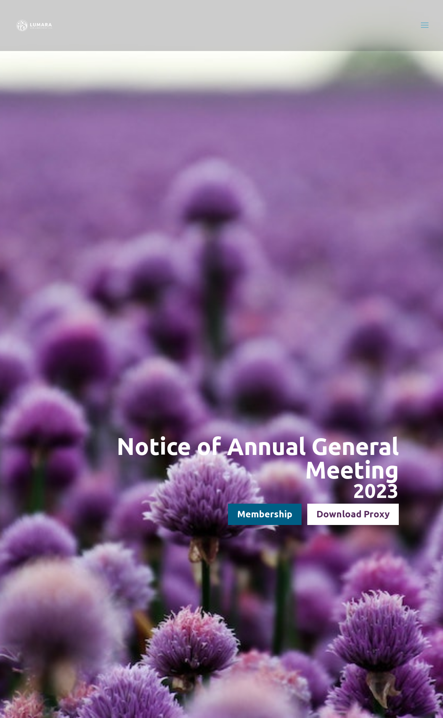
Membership (264, 514)
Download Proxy (353, 514)
